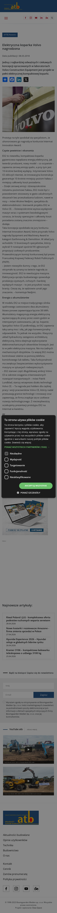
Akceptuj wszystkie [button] (36, 485)
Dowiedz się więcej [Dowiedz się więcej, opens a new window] (21, 442)
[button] (28, 447)
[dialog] (28, 456)
